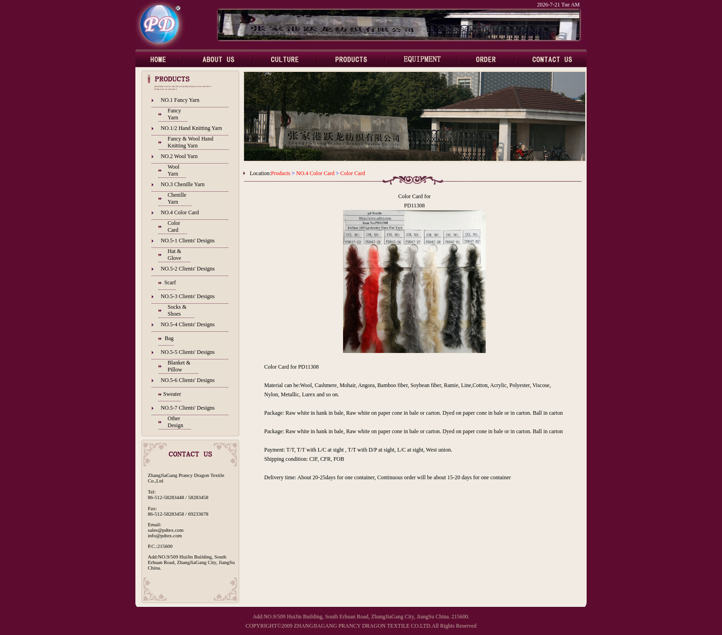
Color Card (174, 226)
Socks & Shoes (177, 310)
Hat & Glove (174, 254)
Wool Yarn (174, 170)
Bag (169, 338)
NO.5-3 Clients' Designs (188, 296)
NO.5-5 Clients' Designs (188, 352)
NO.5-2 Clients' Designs (188, 268)
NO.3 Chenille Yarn (182, 184)
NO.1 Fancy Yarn (180, 100)
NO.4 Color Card (180, 212)
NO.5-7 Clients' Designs (188, 408)
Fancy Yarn (174, 114)
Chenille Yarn (177, 198)
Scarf (170, 282)
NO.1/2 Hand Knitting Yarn (191, 128)
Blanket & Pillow (179, 366)
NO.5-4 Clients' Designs (188, 324)
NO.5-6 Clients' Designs (188, 380)
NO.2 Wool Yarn (179, 156)
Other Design (175, 422)
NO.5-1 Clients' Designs (188, 240)
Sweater (172, 394)
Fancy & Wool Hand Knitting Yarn (190, 142)
